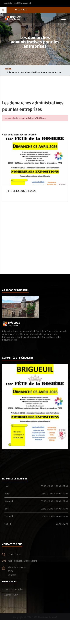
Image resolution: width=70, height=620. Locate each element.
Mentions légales (47, 617)
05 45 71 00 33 (21, 10)
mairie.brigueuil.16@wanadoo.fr (18, 3)
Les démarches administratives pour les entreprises (35, 72)
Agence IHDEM (11, 595)
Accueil (8, 69)
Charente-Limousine (13, 589)
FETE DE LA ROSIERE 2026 (35, 408)
